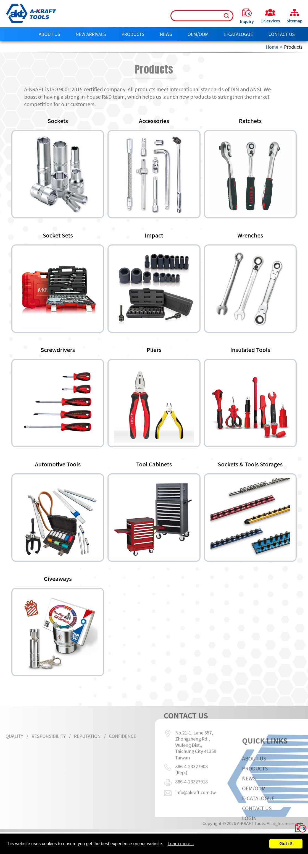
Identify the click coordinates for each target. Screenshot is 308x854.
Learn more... (181, 843)
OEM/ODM (198, 34)
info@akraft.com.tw (195, 778)
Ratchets (250, 120)
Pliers (154, 349)
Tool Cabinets (154, 464)
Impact (154, 235)
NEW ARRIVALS (91, 34)
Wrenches (250, 235)
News (166, 34)
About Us (49, 34)
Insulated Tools (250, 349)
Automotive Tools (58, 464)
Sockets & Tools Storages (250, 464)
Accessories (154, 120)
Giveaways (58, 578)
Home (272, 46)
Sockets (58, 120)
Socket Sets (58, 235)
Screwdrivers (58, 349)
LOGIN (249, 831)
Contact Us (281, 34)
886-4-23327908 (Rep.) (191, 755)
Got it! (285, 843)
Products (133, 34)
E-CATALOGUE (238, 34)
